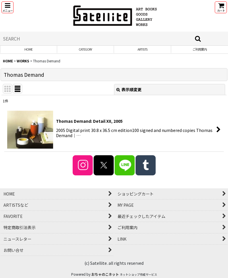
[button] (7, 7)
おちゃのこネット (105, 274)
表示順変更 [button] (129, 89)
